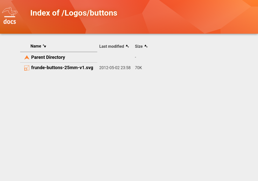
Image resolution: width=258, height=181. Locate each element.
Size (139, 46)
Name (35, 46)
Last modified (111, 46)
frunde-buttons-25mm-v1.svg (62, 67)
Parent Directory (48, 57)
